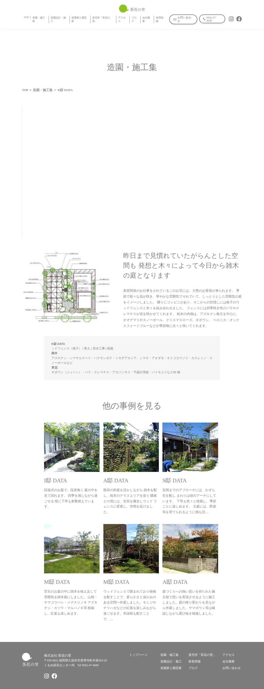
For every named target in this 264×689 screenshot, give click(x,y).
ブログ (134, 19)
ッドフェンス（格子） (66, 348)
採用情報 (159, 19)
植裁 (110, 348)
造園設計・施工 (58, 19)
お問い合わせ (231, 668)
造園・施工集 (38, 19)
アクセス (122, 19)
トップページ (138, 655)
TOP (26, 17)
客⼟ (87, 348)
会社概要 (146, 19)
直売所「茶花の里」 (101, 19)
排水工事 (99, 348)
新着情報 (194, 661)
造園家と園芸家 (79, 19)
